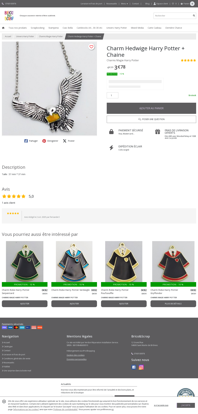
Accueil (8, 36)
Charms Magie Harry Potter (51, 36)
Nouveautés (8, 362)
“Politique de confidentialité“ (65, 409)
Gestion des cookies (75, 355)
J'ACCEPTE (186, 405)
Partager (31, 141)
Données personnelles (76, 359)
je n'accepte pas (161, 405)
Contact (135, 3)
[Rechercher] (194, 16)
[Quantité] (112, 95)
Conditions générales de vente (16, 358)
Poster (69, 141)
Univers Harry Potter (25, 36)
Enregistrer (50, 141)
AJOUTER (24, 303)
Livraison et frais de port (13, 354)
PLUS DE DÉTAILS (173, 303)
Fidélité (6, 366)
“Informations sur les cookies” (26, 409)
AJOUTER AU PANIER (151, 108)
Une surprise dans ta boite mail (16, 370)
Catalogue (7, 346)
